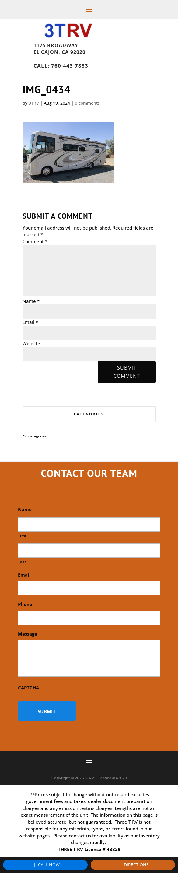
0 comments (87, 103)
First (22, 535)
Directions (133, 865)
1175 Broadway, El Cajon (69, 43)
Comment (35, 241)
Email (30, 322)
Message (27, 634)
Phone (25, 604)
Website (31, 343)
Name (31, 301)
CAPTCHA (28, 688)
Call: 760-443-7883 (60, 65)
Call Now (45, 865)
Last (22, 561)
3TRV (34, 103)
